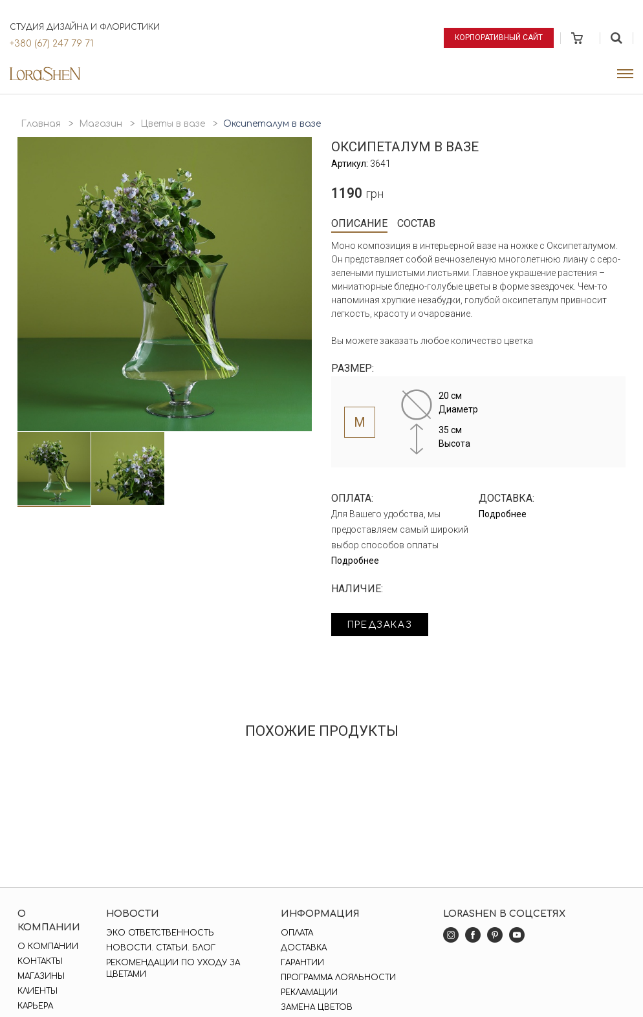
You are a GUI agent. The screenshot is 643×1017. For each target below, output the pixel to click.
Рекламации (309, 992)
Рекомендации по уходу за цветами (173, 968)
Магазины (41, 976)
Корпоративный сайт (499, 37)
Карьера (35, 1006)
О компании (47, 946)
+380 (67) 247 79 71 (51, 43)
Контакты (40, 961)
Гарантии (302, 962)
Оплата (297, 932)
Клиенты (37, 991)
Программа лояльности (338, 977)
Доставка (304, 947)
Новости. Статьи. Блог (160, 947)
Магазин (100, 124)
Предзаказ (381, 625)
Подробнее (355, 560)
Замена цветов (317, 1007)
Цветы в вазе (172, 124)
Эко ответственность (160, 932)
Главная (41, 124)
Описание (359, 223)
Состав (416, 223)
